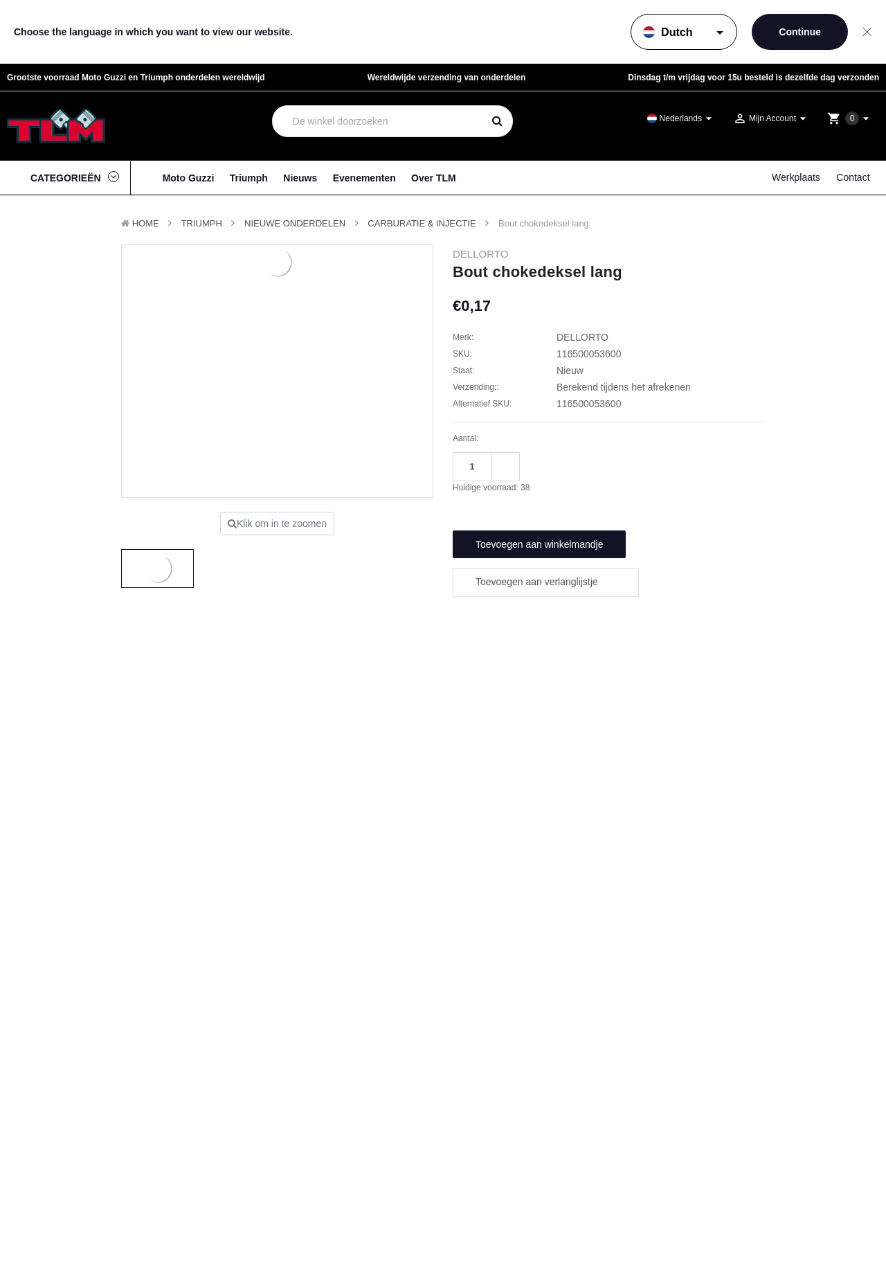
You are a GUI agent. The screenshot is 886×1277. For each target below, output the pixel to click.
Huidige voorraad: (491, 487)
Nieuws (300, 178)
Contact (852, 177)
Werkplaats (796, 177)
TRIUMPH (201, 223)
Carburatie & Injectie (422, 223)
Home (145, 223)
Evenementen (364, 178)
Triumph (249, 178)
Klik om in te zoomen (277, 523)
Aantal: (465, 438)
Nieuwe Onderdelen (294, 223)
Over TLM (433, 178)
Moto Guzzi (189, 178)
